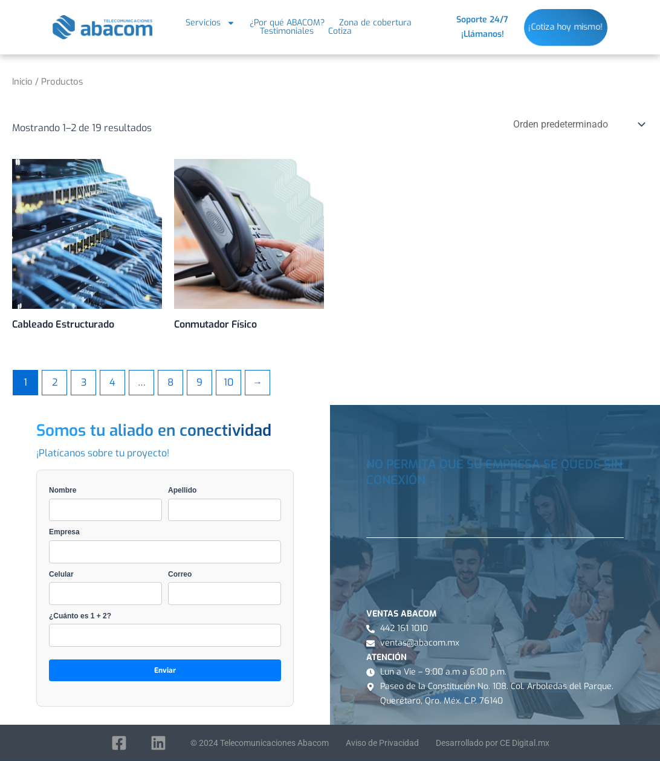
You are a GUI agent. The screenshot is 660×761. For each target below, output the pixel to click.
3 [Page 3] (83, 382)
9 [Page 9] (199, 382)
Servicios (210, 23)
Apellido (224, 503)
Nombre (105, 503)
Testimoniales (287, 31)
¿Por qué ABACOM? (287, 23)
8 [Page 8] (170, 382)
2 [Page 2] (54, 382)
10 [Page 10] (228, 382)
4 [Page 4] (112, 382)
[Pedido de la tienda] (578, 124)
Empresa (165, 545)
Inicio (22, 82)
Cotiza (340, 31)
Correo (224, 587)
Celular (105, 587)
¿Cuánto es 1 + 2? (165, 629)
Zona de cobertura (375, 23)
